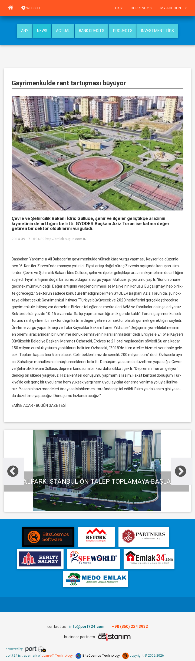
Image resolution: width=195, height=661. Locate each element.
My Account (173, 8)
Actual (63, 30)
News (42, 30)
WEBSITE (31, 8)
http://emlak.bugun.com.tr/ (66, 239)
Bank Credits (91, 30)
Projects (123, 30)
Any (24, 30)
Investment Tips (157, 30)
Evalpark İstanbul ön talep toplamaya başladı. (97, 481)
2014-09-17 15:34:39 (28, 239)
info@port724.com (86, 626)
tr (118, 8)
